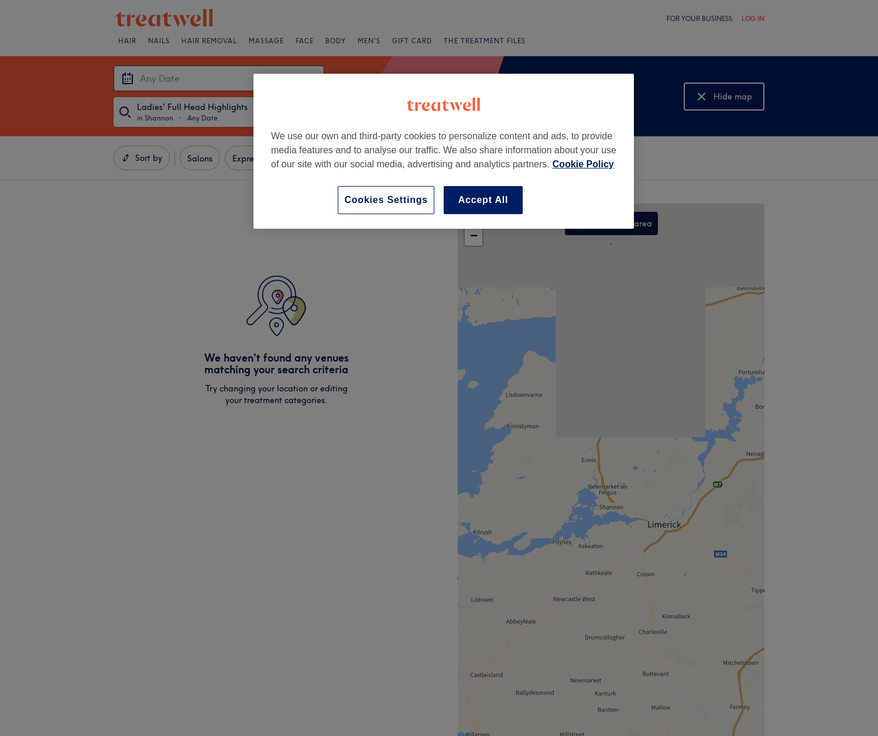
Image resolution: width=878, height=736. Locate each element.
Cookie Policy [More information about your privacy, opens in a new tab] (583, 164)
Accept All (483, 200)
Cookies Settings (386, 200)
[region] (443, 151)
